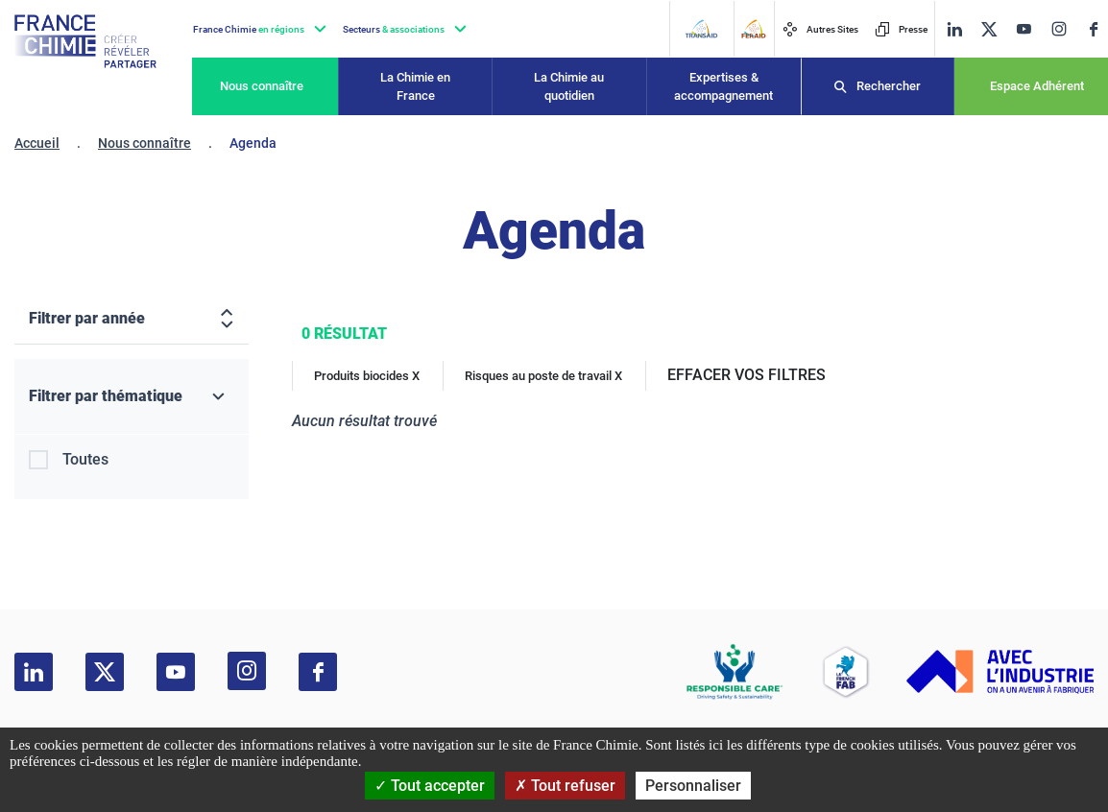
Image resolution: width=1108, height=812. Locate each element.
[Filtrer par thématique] (131, 397)
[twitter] (989, 29)
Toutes (85, 459)
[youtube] (1023, 29)
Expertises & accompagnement (723, 87)
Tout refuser (565, 785)
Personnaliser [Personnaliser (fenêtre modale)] (693, 785)
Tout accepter (429, 785)
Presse (901, 29)
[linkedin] (954, 29)
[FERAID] (753, 28)
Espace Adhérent (1037, 86)
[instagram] (1058, 28)
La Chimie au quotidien (569, 87)
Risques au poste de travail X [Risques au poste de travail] (543, 376)
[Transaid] (701, 28)
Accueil (37, 143)
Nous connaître (261, 86)
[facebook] (1093, 29)
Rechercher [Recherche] (888, 86)
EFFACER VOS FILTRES (746, 375)
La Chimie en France (415, 87)
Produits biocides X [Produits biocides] (367, 376)
